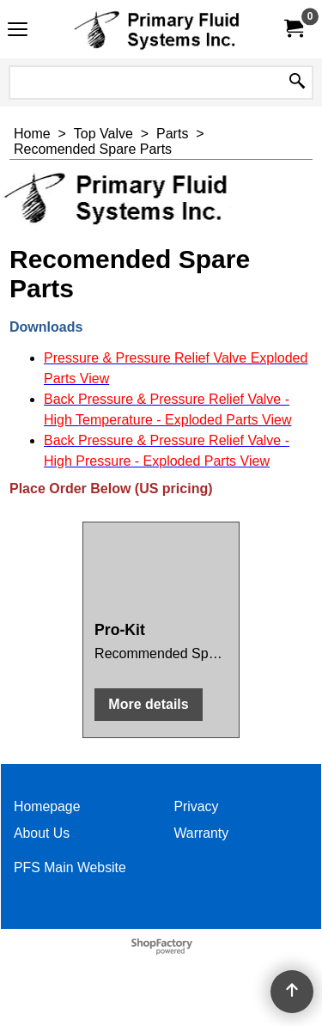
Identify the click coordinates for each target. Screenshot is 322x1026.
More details (148, 704)
